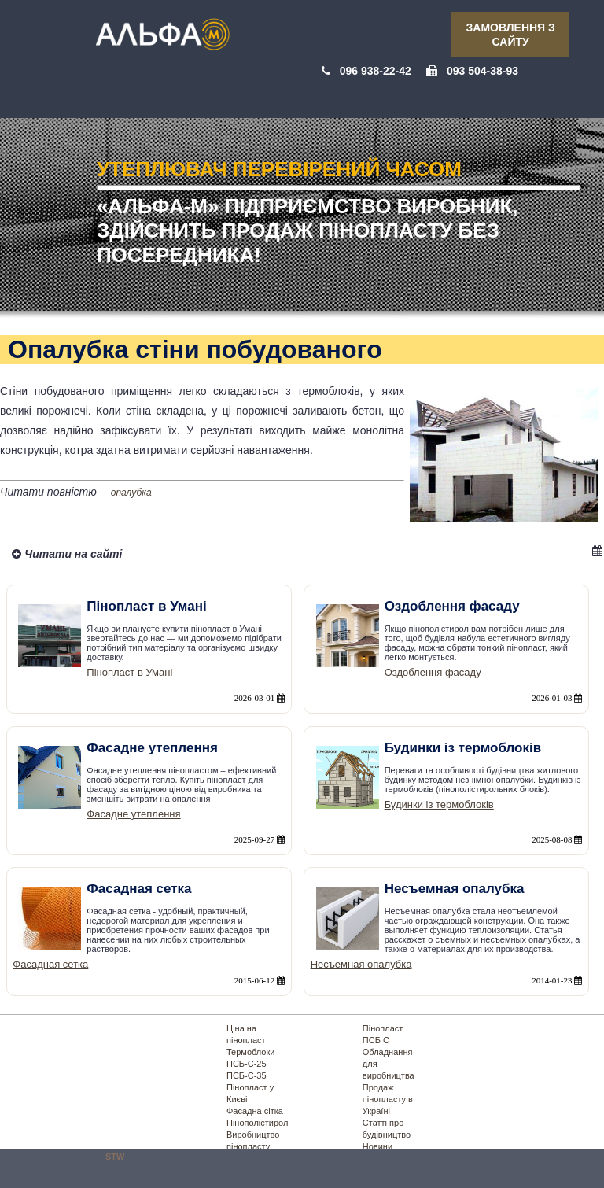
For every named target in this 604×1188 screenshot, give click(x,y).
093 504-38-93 (482, 71)
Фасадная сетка (50, 964)
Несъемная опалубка (361, 964)
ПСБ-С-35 (246, 1075)
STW (114, 1156)
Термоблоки (250, 1052)
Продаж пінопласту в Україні (388, 1099)
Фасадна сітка (254, 1111)
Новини (377, 1146)
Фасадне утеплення (133, 814)
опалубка (131, 492)
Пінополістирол (257, 1122)
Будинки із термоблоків (439, 804)
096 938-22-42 (375, 71)
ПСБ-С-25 (246, 1063)
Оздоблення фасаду (433, 672)
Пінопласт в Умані (129, 672)
